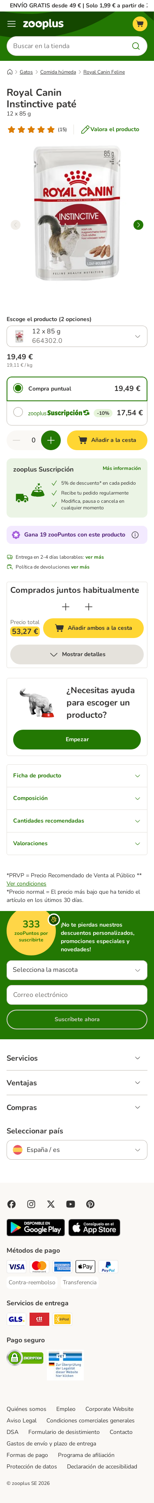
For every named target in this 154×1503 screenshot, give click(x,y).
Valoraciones (77, 843)
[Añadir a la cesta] (107, 440)
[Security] (25, 1359)
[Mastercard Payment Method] (39, 1268)
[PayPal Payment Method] (108, 1268)
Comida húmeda (58, 72)
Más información (122, 468)
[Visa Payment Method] (16, 1268)
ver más (94, 557)
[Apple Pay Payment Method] (85, 1268)
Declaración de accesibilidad (102, 1467)
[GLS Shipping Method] (16, 1320)
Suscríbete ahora (77, 1019)
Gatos (26, 72)
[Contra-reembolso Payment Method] (32, 1283)
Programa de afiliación (86, 1455)
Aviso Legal (22, 1420)
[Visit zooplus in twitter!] (51, 1204)
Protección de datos (32, 1467)
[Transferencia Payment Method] (80, 1283)
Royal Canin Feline (104, 72)
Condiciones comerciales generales (90, 1420)
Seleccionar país (35, 1130)
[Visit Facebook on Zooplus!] (11, 1204)
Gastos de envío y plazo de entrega (51, 1444)
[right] (138, 225)
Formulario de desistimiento (64, 1432)
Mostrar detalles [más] (77, 654)
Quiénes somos (26, 1409)
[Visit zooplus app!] (36, 1234)
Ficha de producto (77, 775)
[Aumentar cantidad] (51, 440)
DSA (12, 1432)
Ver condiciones (26, 884)
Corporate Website (109, 1409)
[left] (16, 225)
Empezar (77, 739)
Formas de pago (27, 1455)
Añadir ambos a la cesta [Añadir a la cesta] (99, 629)
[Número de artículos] (33, 440)
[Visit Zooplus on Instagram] (31, 1204)
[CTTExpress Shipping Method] (39, 1320)
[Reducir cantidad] (16, 440)
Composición (77, 798)
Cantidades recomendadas (77, 821)
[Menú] (11, 24)
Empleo (66, 1409)
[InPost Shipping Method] (62, 1320)
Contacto (121, 1432)
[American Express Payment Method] (62, 1268)
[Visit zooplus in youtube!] (71, 1204)
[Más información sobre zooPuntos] (135, 534)
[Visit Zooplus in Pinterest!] (90, 1204)
